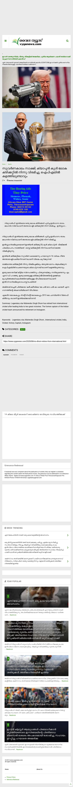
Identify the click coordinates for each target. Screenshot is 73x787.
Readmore (13, 615)
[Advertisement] (36, 18)
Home (3, 164)
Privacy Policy (11, 777)
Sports (10, 164)
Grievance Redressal (13, 779)
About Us (39, 769)
